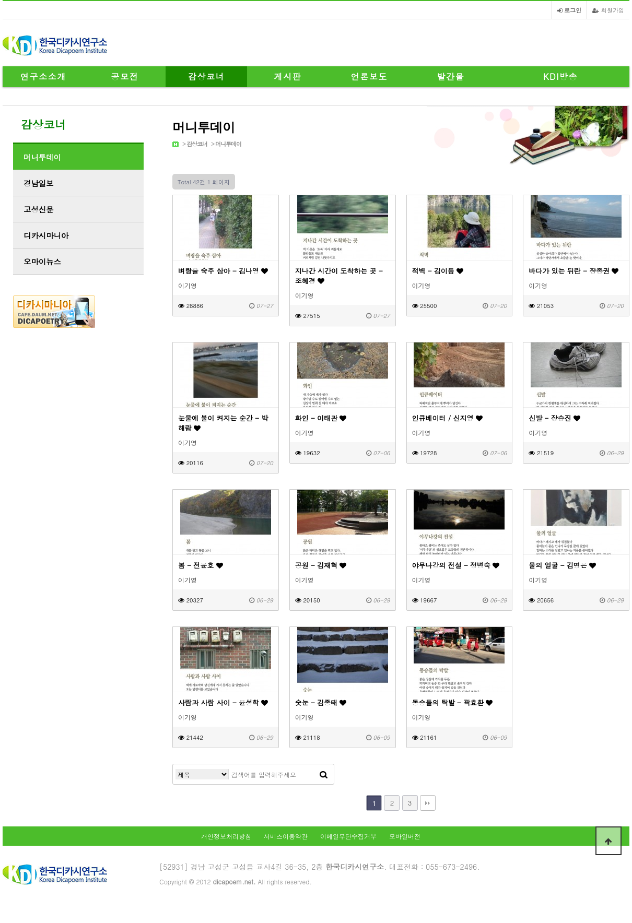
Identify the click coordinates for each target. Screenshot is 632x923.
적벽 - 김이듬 (438, 271)
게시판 (288, 76)
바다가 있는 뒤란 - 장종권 (573, 271)
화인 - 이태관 (321, 418)
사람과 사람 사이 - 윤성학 (223, 702)
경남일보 (39, 183)
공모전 (125, 76)
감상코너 (206, 76)
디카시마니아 (46, 235)
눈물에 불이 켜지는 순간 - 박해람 (223, 423)
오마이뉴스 (42, 261)
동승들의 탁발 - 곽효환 (452, 702)
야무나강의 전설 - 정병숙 (456, 565)
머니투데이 (228, 144)
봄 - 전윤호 (200, 565)
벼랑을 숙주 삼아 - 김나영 (223, 271)
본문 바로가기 (0, 0)
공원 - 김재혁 (321, 565)
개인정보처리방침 (226, 836)
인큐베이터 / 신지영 (447, 418)
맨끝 (428, 803)
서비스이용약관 (286, 836)
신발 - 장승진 (554, 418)
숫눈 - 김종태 (321, 702)
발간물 (451, 76)
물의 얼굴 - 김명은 (562, 565)
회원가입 (608, 10)
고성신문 (39, 209)
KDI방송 (560, 76)
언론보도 (369, 76)
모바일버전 (404, 836)
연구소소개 (43, 76)
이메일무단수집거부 (348, 836)
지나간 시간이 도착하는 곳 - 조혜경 (339, 276)
